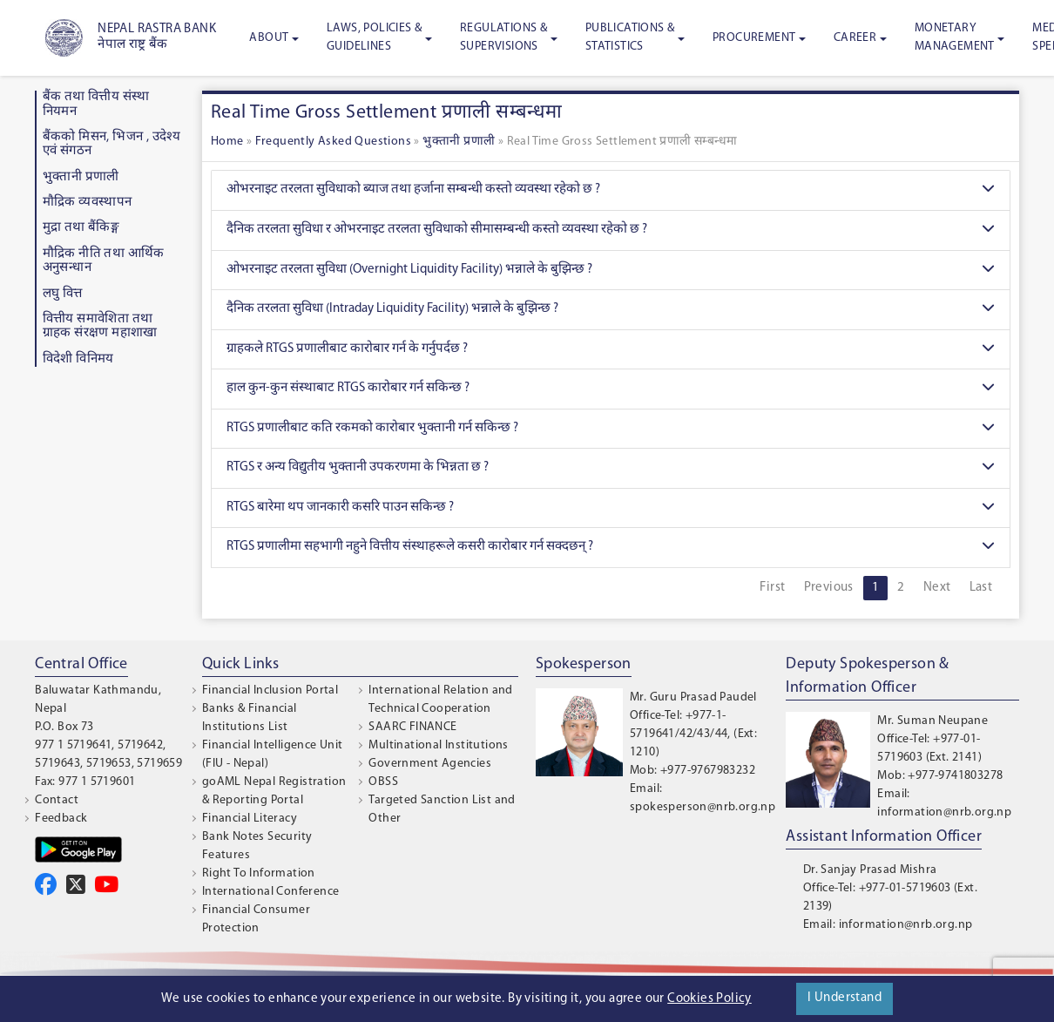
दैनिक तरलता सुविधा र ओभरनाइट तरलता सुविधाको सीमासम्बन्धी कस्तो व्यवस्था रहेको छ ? (610, 230)
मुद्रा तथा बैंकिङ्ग (81, 227)
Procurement (754, 37)
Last (981, 587)
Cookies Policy (709, 998)
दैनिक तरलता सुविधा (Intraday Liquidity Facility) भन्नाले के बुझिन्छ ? (610, 310)
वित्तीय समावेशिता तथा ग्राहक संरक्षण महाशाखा (100, 327)
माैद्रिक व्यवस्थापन (87, 202)
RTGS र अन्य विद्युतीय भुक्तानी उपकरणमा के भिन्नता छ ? (610, 468)
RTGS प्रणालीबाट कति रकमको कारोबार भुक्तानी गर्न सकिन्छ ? (610, 429)
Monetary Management (955, 37)
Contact (56, 800)
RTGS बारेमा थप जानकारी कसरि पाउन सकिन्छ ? (610, 508)
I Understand (844, 998)
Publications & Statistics (630, 37)
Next (937, 587)
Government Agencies (429, 763)
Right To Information (258, 873)
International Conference (271, 891)
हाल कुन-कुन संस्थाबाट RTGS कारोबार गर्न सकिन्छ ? (610, 389)
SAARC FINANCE (412, 727)
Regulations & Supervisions (503, 37)
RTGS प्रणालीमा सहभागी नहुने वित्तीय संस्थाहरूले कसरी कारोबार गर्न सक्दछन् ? (610, 548)
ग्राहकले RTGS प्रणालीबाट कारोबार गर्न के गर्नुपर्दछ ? (610, 350)
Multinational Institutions (438, 745)
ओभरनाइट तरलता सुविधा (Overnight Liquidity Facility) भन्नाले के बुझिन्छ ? (610, 271)
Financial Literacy (249, 818)
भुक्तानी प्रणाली (81, 177)
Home (227, 141)
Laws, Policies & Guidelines (374, 37)
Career (855, 37)
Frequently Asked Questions (333, 141)
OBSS (383, 781)
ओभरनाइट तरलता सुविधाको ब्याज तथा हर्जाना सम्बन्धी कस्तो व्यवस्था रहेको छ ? (610, 190)
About (268, 37)
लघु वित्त (63, 294)
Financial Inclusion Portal (270, 690)
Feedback (61, 818)
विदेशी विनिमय (78, 359)
